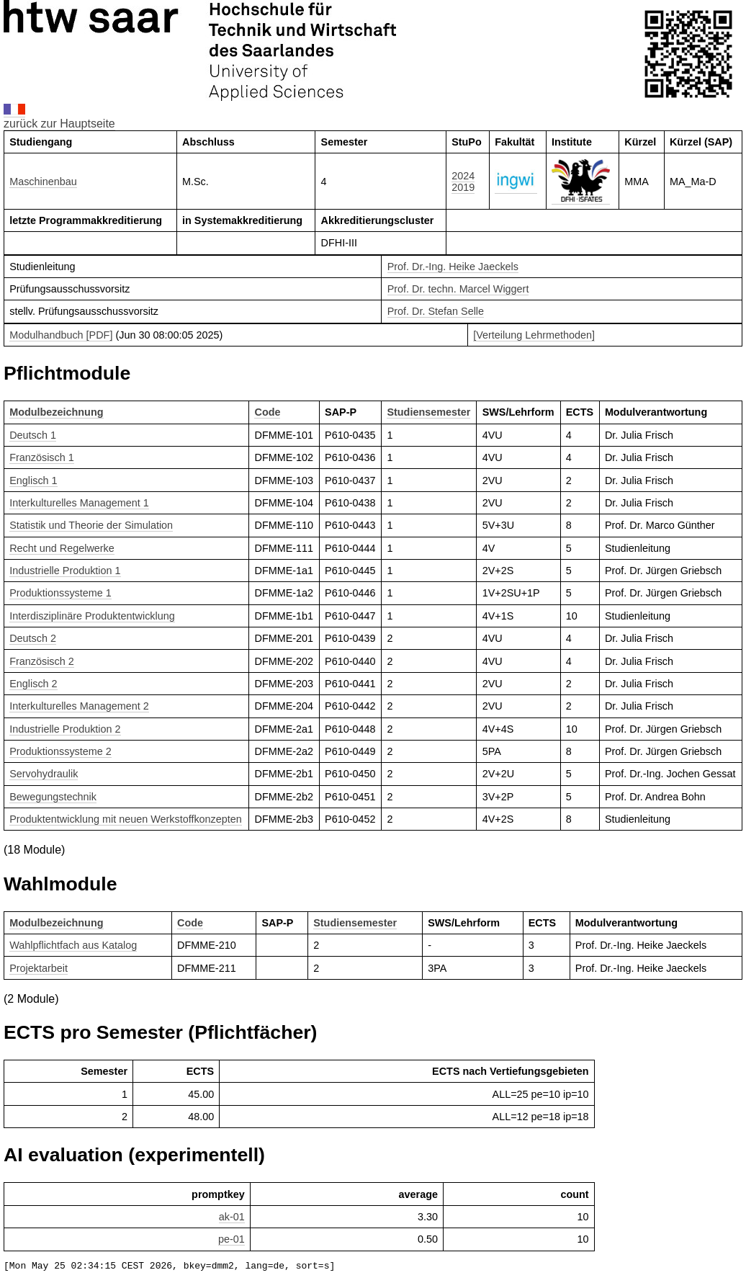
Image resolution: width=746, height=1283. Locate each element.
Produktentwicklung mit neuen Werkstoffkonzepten (125, 819)
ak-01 (232, 1216)
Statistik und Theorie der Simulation (91, 525)
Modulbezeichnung (56, 412)
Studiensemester (428, 412)
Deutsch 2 (32, 638)
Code (267, 412)
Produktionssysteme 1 (60, 593)
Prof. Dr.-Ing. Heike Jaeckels (452, 266)
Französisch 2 (41, 661)
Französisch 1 (41, 457)
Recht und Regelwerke (61, 548)
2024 (463, 176)
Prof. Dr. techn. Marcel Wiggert (458, 289)
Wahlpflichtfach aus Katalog (73, 945)
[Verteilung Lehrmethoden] (534, 335)
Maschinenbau (43, 181)
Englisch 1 (33, 480)
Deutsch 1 (32, 435)
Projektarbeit (38, 968)
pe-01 (231, 1239)
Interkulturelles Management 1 (79, 503)
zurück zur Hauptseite (59, 123)
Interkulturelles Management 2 (79, 706)
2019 (463, 187)
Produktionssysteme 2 (60, 751)
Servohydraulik (43, 773)
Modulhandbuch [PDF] (60, 335)
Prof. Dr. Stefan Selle (435, 311)
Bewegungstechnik (52, 797)
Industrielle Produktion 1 (64, 570)
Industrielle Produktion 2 (64, 729)
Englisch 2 (33, 683)
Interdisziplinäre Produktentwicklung (92, 616)
